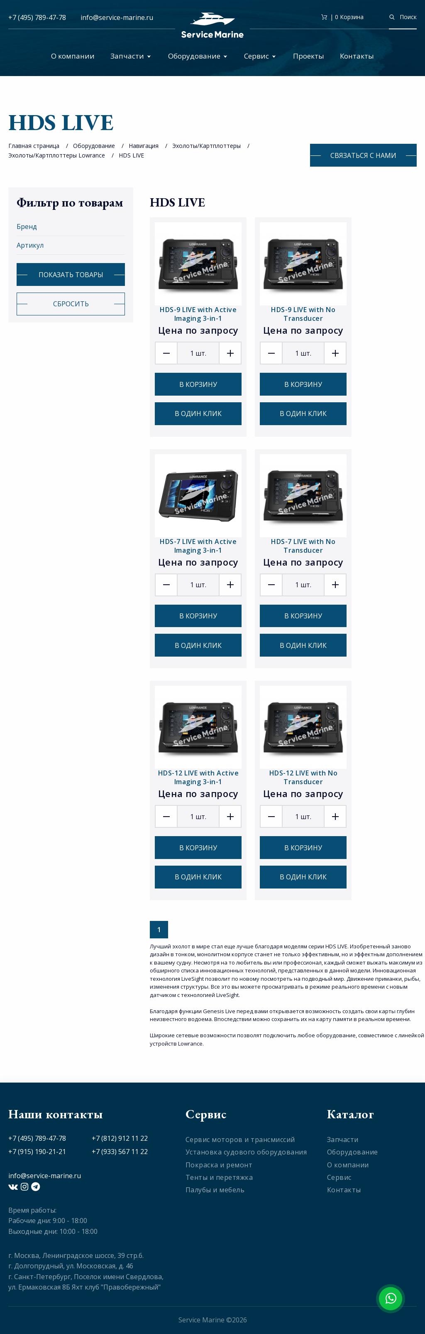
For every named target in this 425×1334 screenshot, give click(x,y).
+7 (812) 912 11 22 (120, 1138)
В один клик (198, 413)
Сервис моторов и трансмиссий (240, 1139)
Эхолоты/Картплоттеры (206, 146)
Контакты (357, 56)
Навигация (144, 146)
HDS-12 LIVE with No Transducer (303, 777)
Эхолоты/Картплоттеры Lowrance (56, 155)
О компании (73, 56)
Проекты (308, 56)
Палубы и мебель (215, 1189)
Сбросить (71, 303)
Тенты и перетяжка (219, 1177)
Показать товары (71, 274)
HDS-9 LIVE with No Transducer (303, 314)
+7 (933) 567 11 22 (120, 1151)
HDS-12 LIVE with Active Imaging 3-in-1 (198, 777)
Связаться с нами (363, 155)
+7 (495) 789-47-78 (37, 17)
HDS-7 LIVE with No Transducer (303, 546)
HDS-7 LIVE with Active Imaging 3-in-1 (198, 546)
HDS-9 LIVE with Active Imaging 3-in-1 (198, 314)
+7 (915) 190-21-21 (37, 1151)
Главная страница (33, 146)
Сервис (260, 56)
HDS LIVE (131, 155)
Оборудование (197, 56)
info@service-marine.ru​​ (117, 17)
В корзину (198, 384)
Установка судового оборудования (246, 1152)
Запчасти (130, 56)
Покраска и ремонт (219, 1164)
